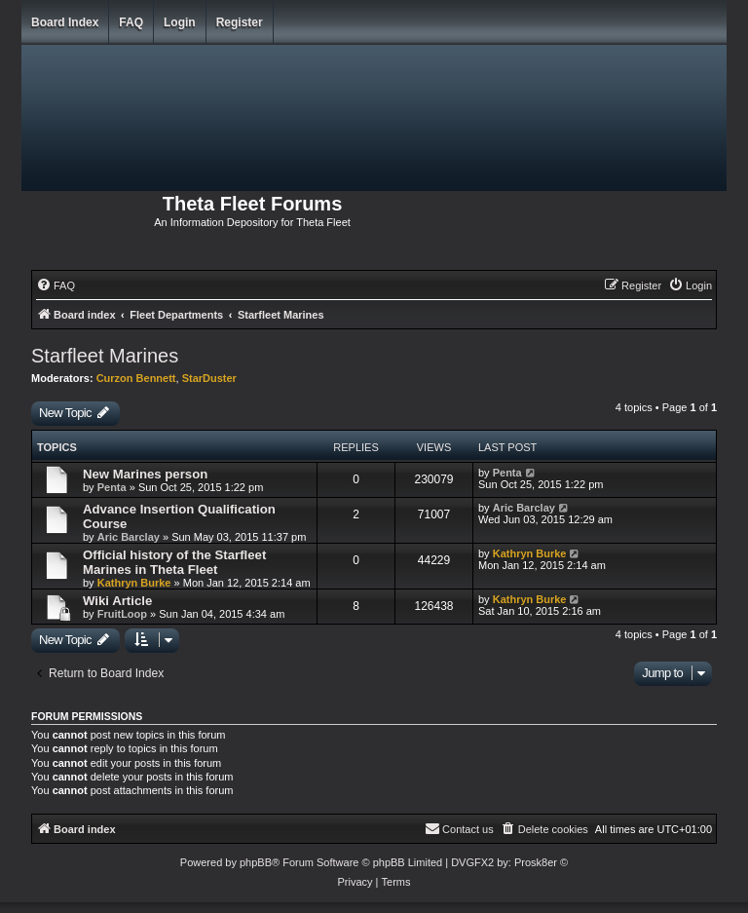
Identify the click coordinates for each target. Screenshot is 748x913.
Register (239, 22)
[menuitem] (55, 285)
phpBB (256, 862)
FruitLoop (122, 614)
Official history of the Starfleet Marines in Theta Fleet (174, 562)
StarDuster (209, 378)
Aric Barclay (128, 537)
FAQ (131, 22)
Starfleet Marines (104, 355)
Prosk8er (535, 862)
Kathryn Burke (134, 583)
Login (180, 22)
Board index (64, 22)
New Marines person (145, 474)
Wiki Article (117, 600)
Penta (112, 487)
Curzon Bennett (136, 378)
